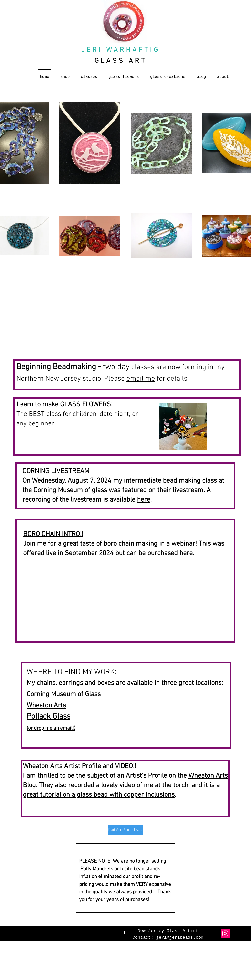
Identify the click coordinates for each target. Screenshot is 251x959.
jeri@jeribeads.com (179, 937)
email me (140, 378)
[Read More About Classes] (125, 830)
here (143, 500)
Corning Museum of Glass (64, 694)
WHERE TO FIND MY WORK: (71, 672)
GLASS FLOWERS (85, 405)
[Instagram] (225, 933)
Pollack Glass (48, 716)
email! (67, 728)
